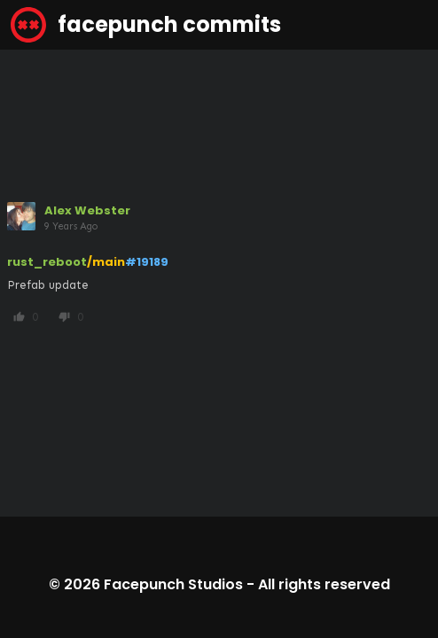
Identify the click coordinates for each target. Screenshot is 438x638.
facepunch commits (146, 25)
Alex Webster (87, 210)
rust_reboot (47, 261)
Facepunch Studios (173, 584)
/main (106, 261)
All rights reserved (324, 584)
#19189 (146, 261)
